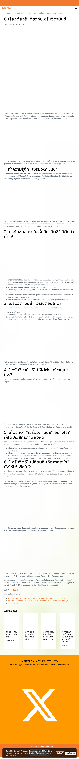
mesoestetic (13, 603)
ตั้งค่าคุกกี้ (60, 753)
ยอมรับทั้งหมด (71, 753)
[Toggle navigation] (76, 8)
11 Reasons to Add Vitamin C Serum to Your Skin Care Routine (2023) (36, 598)
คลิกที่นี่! (15, 590)
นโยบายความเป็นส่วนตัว (46, 753)
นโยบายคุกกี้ (12, 755)
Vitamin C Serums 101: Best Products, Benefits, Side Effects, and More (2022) (39, 601)
